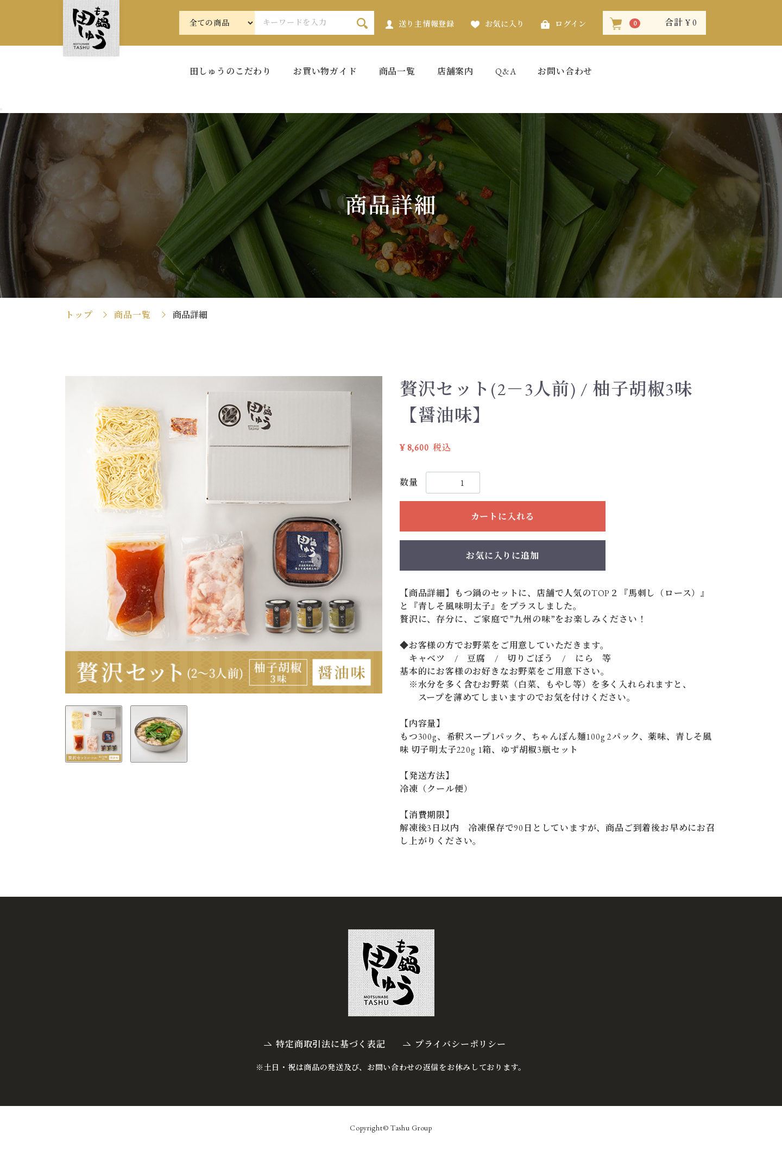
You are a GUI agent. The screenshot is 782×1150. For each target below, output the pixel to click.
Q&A (505, 72)
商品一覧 (397, 72)
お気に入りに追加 (502, 555)
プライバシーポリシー (460, 1044)
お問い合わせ (565, 72)
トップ (78, 315)
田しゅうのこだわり (231, 72)
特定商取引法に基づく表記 (331, 1044)
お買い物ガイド (325, 72)
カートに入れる (503, 516)
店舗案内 (455, 72)
